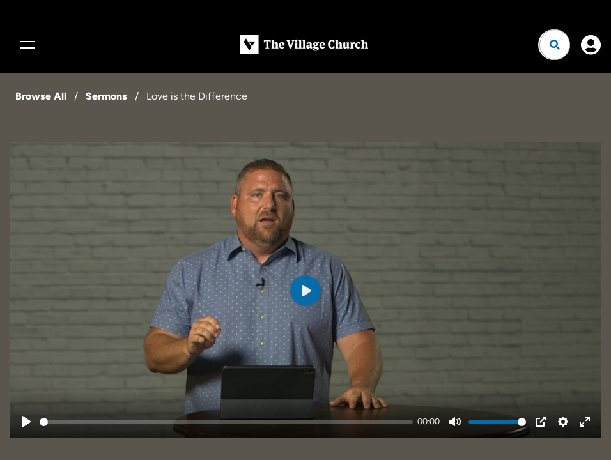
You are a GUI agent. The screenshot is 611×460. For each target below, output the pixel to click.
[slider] (226, 422)
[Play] (26, 421)
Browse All (40, 96)
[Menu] (25, 44)
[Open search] (554, 44)
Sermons (106, 96)
